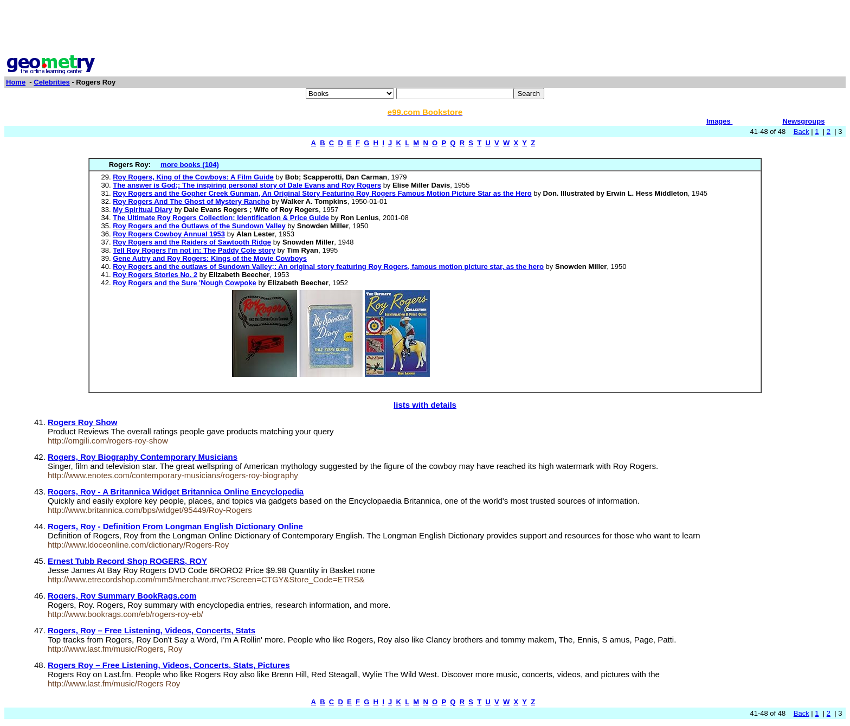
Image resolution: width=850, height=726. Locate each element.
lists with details (425, 404)
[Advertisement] (425, 28)
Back (801, 131)
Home (15, 82)
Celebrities (51, 82)
